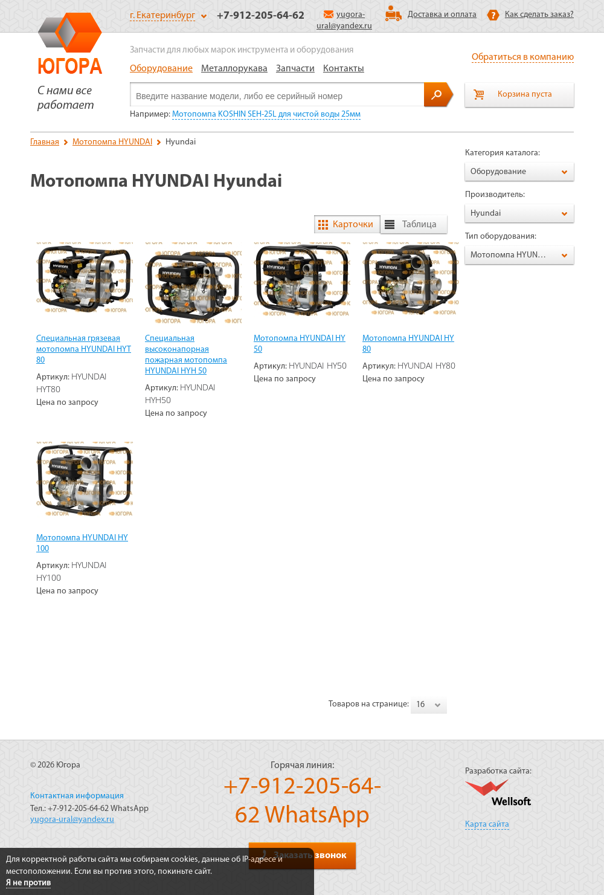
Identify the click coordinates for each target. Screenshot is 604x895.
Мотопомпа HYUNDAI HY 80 (408, 344)
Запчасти (295, 69)
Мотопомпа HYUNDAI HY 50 (299, 344)
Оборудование (161, 69)
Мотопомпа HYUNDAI (112, 142)
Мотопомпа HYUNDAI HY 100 (82, 544)
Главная (44, 142)
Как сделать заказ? (539, 14)
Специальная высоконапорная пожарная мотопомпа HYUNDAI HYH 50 (186, 355)
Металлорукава (234, 69)
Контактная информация (77, 796)
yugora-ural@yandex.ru (72, 819)
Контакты (343, 69)
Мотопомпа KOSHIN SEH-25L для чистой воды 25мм (266, 114)
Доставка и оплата (442, 14)
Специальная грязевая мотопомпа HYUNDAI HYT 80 (83, 349)
